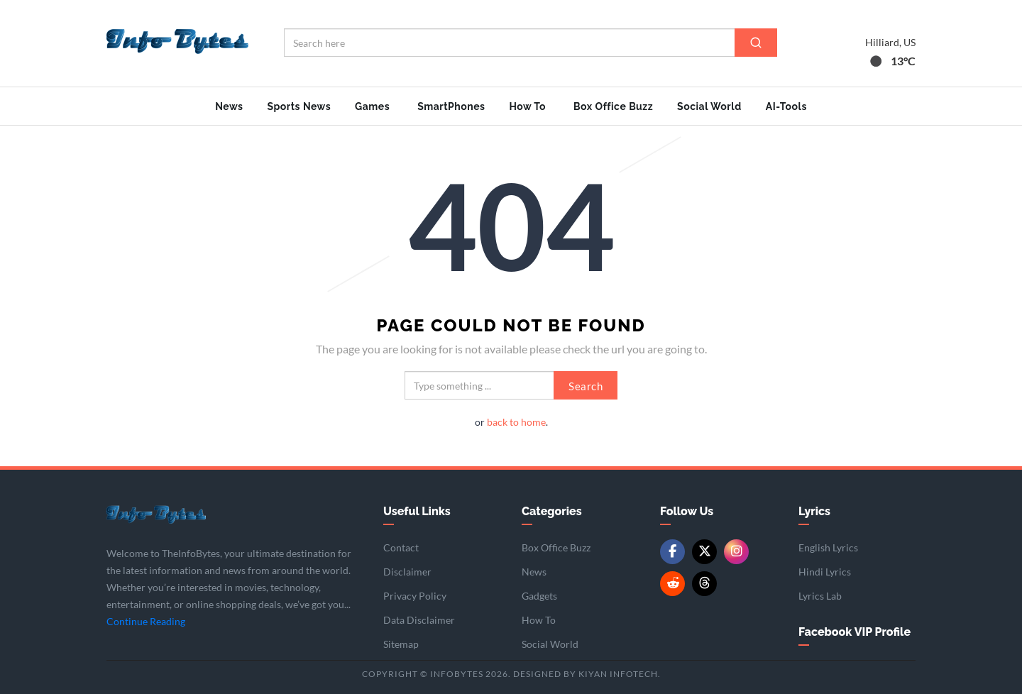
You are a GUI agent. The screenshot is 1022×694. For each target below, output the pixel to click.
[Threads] (704, 583)
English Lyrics (828, 547)
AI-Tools (786, 106)
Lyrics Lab (820, 596)
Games (372, 106)
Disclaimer (407, 572)
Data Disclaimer (419, 620)
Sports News (299, 106)
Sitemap (401, 644)
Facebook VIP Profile (854, 632)
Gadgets (539, 596)
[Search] (756, 42)
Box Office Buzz (613, 106)
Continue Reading (145, 621)
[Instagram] (736, 551)
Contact (401, 547)
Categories (552, 511)
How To (527, 106)
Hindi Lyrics (824, 572)
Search (585, 386)
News (229, 106)
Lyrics (814, 511)
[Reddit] (672, 583)
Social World (709, 106)
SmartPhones (451, 106)
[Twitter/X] (704, 551)
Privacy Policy (414, 596)
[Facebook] (672, 551)
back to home (516, 422)
